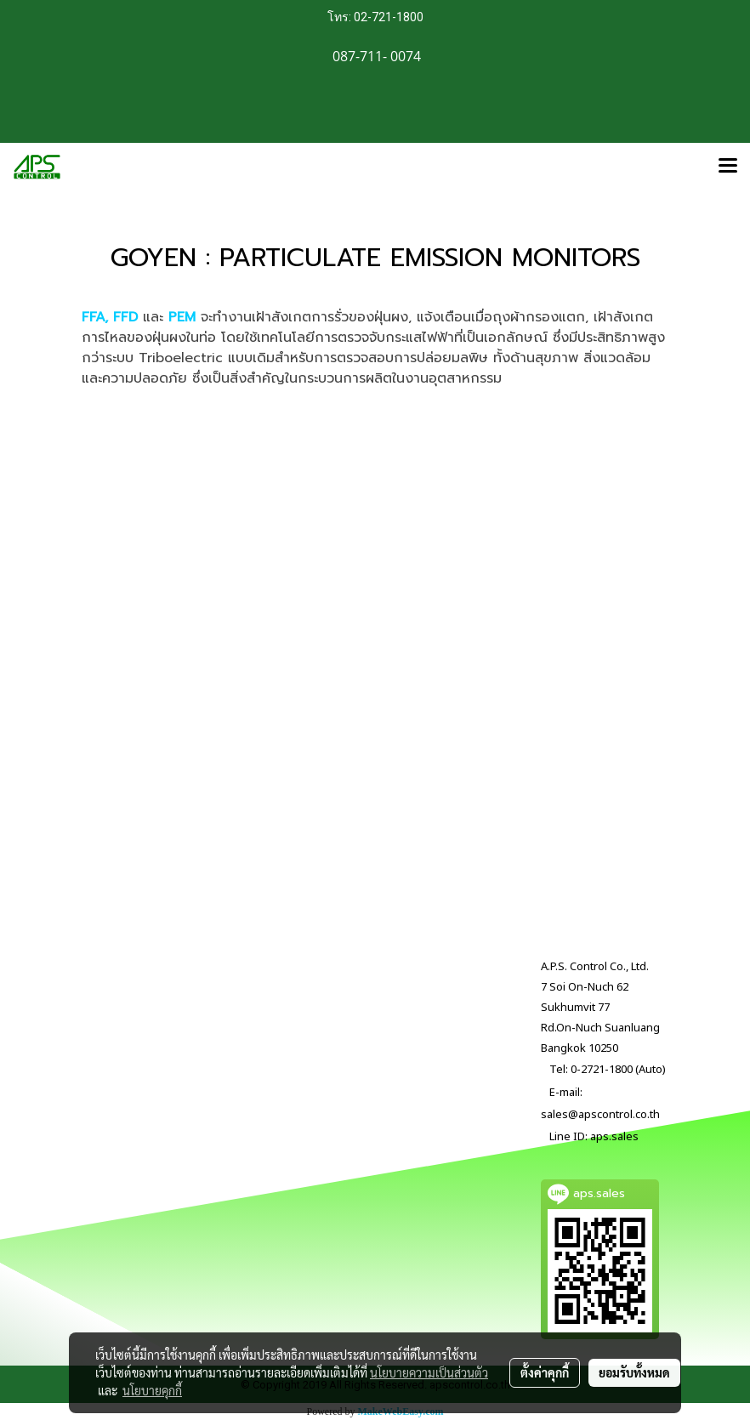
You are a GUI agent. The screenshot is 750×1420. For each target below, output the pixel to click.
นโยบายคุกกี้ (152, 1390)
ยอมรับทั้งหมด (634, 1372)
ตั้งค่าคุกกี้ (544, 1372)
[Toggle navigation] (728, 166)
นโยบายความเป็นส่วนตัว (429, 1372)
